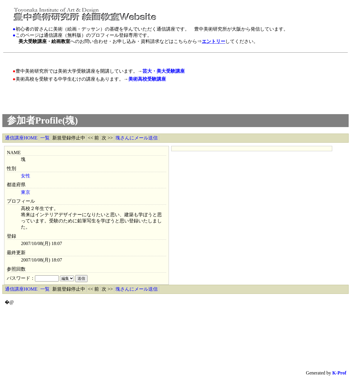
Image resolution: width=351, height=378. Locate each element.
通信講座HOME (21, 137)
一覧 (45, 137)
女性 (25, 175)
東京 (25, 192)
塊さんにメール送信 (136, 137)
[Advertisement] (121, 57)
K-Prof (339, 372)
